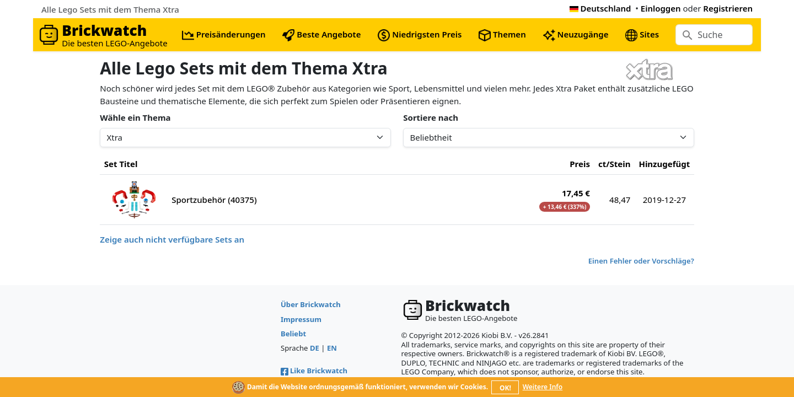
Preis (580, 163)
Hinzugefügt (664, 163)
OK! (505, 388)
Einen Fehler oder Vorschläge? (641, 261)
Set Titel (121, 163)
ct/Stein (614, 163)
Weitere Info (543, 386)
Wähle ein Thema (135, 117)
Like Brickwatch (314, 370)
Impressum (301, 319)
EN (332, 348)
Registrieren (728, 8)
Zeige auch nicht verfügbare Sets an (172, 239)
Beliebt (293, 334)
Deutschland (600, 8)
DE (314, 348)
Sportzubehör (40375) (213, 199)
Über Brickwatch (311, 304)
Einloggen (661, 8)
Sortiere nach (430, 117)
